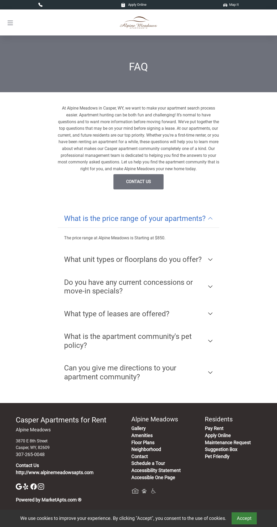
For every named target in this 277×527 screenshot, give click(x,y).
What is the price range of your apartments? (135, 218)
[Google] (19, 486)
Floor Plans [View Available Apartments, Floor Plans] (142, 442)
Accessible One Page (153, 477)
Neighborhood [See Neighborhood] (146, 449)
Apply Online (134, 5)
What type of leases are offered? (116, 313)
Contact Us (138, 181)
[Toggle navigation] (10, 22)
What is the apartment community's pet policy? (128, 341)
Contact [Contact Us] (139, 456)
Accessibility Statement (156, 470)
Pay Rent (214, 428)
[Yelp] (26, 486)
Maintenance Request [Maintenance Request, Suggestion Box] (228, 442)
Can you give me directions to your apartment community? (120, 372)
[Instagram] (41, 486)
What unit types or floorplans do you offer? (133, 259)
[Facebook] (34, 486)
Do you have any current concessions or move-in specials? (128, 287)
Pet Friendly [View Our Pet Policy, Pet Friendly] (217, 456)
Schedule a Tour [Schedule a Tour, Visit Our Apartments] (148, 463)
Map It (231, 5)
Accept (244, 518)
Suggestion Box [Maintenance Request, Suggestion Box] (221, 449)
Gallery (138, 428)
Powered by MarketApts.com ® (48, 500)
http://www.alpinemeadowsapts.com (54, 472)
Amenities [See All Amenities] (142, 435)
